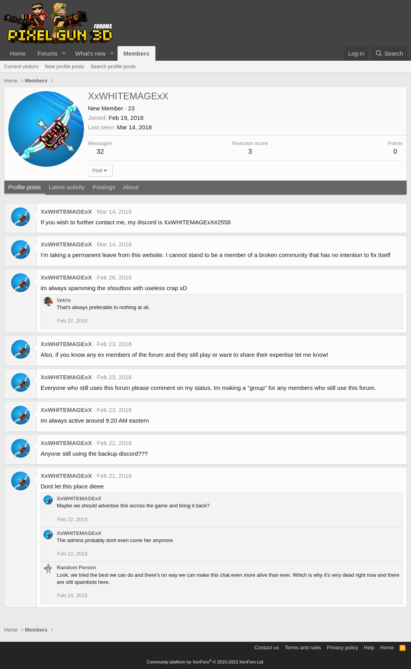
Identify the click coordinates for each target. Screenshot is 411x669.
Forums (47, 53)
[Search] (389, 53)
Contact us (266, 647)
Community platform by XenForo (205, 662)
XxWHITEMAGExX (66, 211)
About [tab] (130, 187)
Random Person (76, 567)
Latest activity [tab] (67, 187)
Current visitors (21, 66)
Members (136, 53)
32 (100, 151)
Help (369, 647)
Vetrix (64, 300)
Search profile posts (113, 66)
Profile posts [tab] (24, 187)
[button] (63, 53)
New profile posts (64, 66)
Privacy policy (342, 647)
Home (18, 53)
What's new (90, 53)
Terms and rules (303, 647)
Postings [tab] (103, 187)
